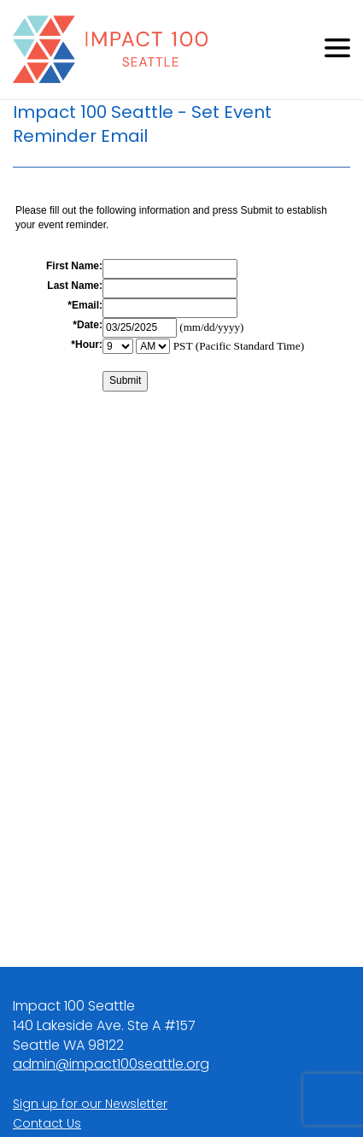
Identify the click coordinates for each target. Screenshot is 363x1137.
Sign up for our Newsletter (90, 1103)
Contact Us (47, 1123)
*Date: (87, 325)
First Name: (74, 266)
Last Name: (74, 286)
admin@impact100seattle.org (111, 1064)
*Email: (84, 305)
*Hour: (86, 345)
